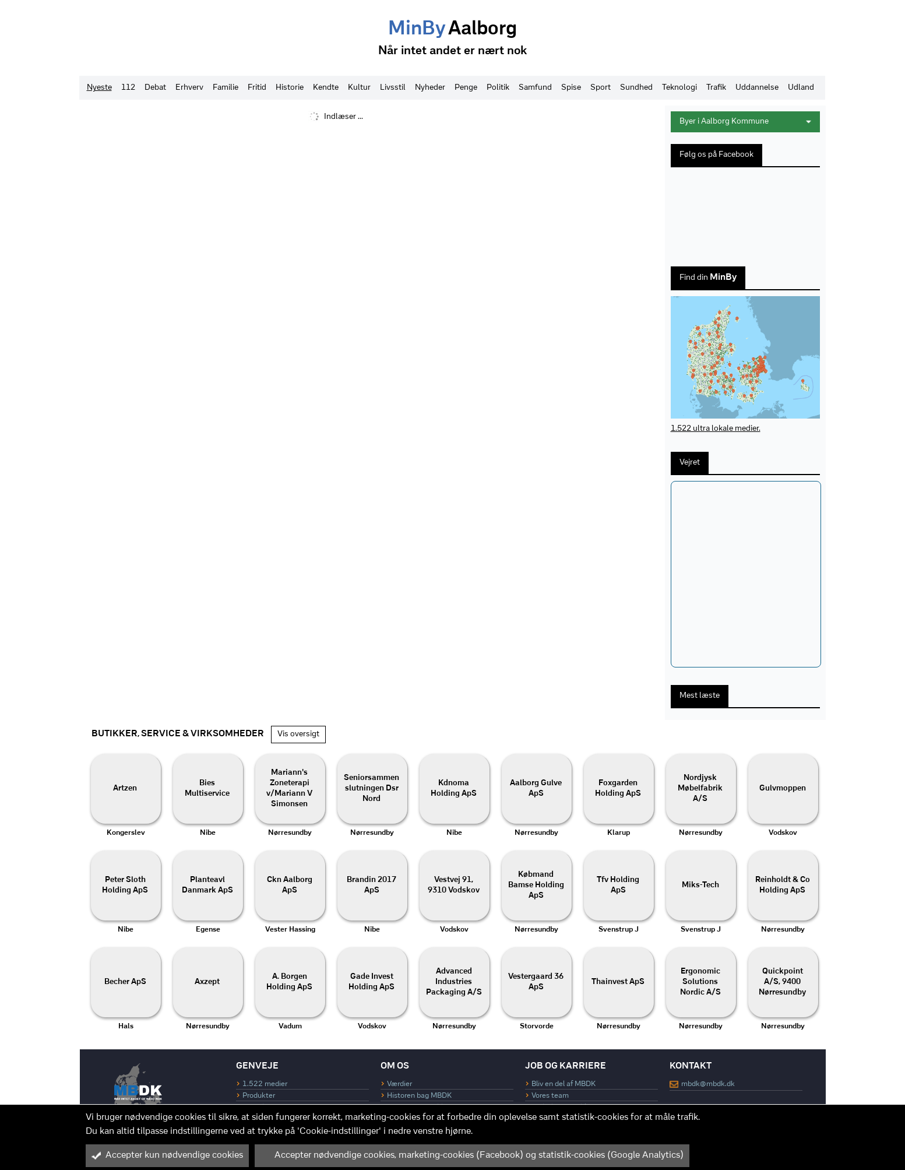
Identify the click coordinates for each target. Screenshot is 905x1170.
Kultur (359, 87)
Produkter (258, 1095)
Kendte (326, 87)
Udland (801, 87)
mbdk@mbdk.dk (708, 1084)
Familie (225, 87)
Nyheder (430, 87)
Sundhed (636, 87)
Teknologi (679, 87)
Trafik (716, 87)
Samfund (535, 87)
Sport (600, 87)
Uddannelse (757, 87)
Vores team (550, 1095)
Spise (571, 87)
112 (128, 87)
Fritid (257, 87)
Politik (498, 87)
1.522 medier (264, 1084)
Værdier (399, 1084)
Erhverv (189, 87)
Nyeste (99, 87)
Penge (466, 87)
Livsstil (393, 87)
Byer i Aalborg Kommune (745, 121)
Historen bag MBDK (419, 1095)
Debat (155, 87)
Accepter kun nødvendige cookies (167, 1155)
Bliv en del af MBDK (563, 1084)
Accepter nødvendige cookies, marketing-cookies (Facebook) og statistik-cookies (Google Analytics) (472, 1155)
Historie (290, 87)
